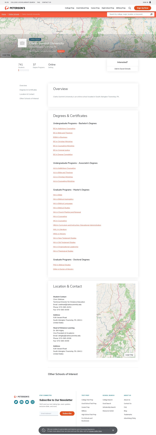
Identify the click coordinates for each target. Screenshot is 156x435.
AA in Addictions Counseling (64, 168)
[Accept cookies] (111, 430)
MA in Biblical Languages (63, 203)
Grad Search (107, 403)
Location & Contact (27, 94)
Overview (23, 85)
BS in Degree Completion (63, 154)
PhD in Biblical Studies (62, 265)
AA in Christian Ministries (63, 177)
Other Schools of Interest (29, 98)
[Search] (130, 8)
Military (84, 411)
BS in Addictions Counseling (64, 128)
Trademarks (128, 414)
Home (4, 14)
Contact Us (127, 403)
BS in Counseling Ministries (63, 146)
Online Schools (14, 14)
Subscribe (67, 413)
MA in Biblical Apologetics (63, 199)
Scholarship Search (109, 407)
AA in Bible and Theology (63, 172)
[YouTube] (27, 402)
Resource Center (108, 411)
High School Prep (108, 8)
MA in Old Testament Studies (64, 242)
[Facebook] (22, 402)
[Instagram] (33, 402)
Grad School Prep (82, 8)
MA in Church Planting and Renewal (67, 212)
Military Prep (120, 8)
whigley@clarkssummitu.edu (69, 336)
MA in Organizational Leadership (65, 247)
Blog (7, 2)
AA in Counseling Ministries (64, 181)
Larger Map (6, 55)
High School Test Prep (89, 414)
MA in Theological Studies (63, 251)
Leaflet (130, 18)
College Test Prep (87, 400)
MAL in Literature (60, 229)
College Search (108, 400)
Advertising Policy (130, 418)
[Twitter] (16, 402)
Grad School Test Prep (89, 403)
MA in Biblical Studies (61, 208)
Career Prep (95, 8)
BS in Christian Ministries (63, 141)
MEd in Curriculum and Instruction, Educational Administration (77, 225)
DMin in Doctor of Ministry (63, 269)
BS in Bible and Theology (62, 133)
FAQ (38, 2)
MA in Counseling (60, 216)
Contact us (46, 2)
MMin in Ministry (59, 234)
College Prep (69, 8)
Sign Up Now (142, 8)
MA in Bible (57, 195)
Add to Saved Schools (122, 69)
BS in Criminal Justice (61, 150)
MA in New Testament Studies (64, 238)
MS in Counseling (60, 221)
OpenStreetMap (141, 18)
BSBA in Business (60, 137)
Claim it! (60, 51)
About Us (127, 400)
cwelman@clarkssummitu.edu (69, 304)
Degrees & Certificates (28, 90)
